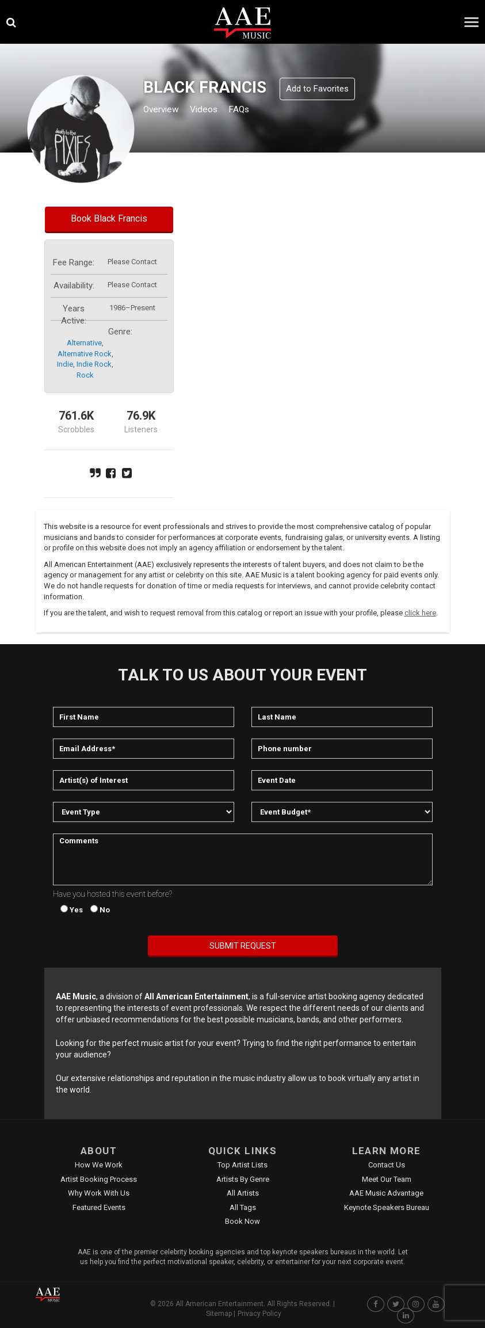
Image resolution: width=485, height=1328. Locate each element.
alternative (84, 342)
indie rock (94, 364)
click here (420, 612)
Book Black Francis (109, 218)
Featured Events (98, 1207)
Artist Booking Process (98, 1179)
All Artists (243, 1193)
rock (85, 375)
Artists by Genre (242, 1179)
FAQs (256, 110)
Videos (215, 110)
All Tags (243, 1207)
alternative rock (85, 353)
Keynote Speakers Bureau (386, 1207)
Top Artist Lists (242, 1164)
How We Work (99, 1164)
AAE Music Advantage (386, 1193)
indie (65, 364)
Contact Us (386, 1164)
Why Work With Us (98, 1193)
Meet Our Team (386, 1179)
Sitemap (219, 1314)
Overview (164, 110)
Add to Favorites (317, 88)
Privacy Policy (259, 1314)
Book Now (242, 1221)
